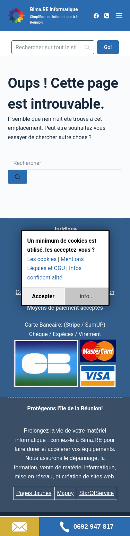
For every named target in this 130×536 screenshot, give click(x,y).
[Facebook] (96, 15)
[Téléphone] (106, 15)
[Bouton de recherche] (17, 177)
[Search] (53, 47)
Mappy (65, 493)
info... (87, 296)
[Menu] (119, 15)
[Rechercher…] (65, 163)
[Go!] (108, 47)
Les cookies (42, 259)
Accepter (43, 296)
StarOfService (96, 493)
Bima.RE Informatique (54, 9)
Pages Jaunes (33, 493)
